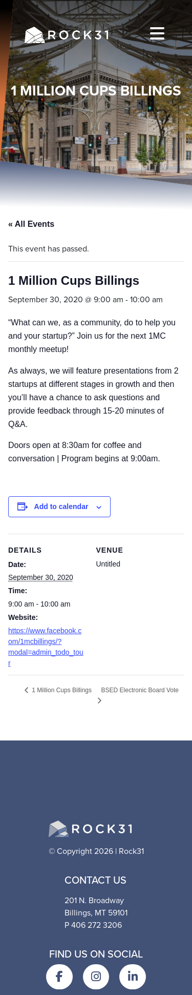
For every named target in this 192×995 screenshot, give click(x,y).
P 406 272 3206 (93, 925)
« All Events (31, 224)
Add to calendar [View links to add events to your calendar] (61, 506)
